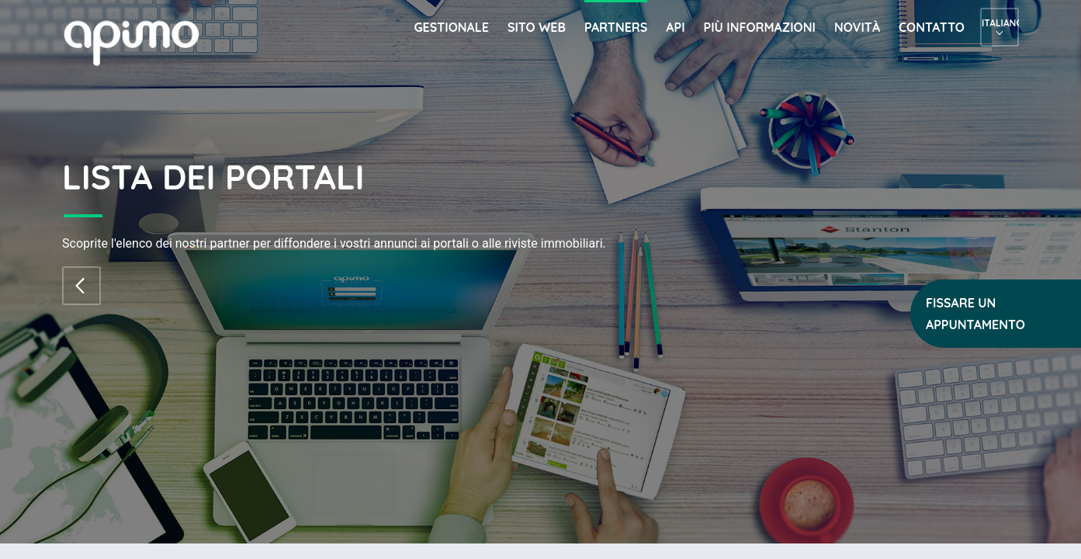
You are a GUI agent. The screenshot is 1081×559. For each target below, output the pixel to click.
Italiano (999, 23)
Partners (615, 27)
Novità (857, 27)
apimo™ (139, 42)
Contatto (932, 27)
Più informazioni (760, 27)
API (675, 27)
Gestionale (451, 27)
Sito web (537, 27)
